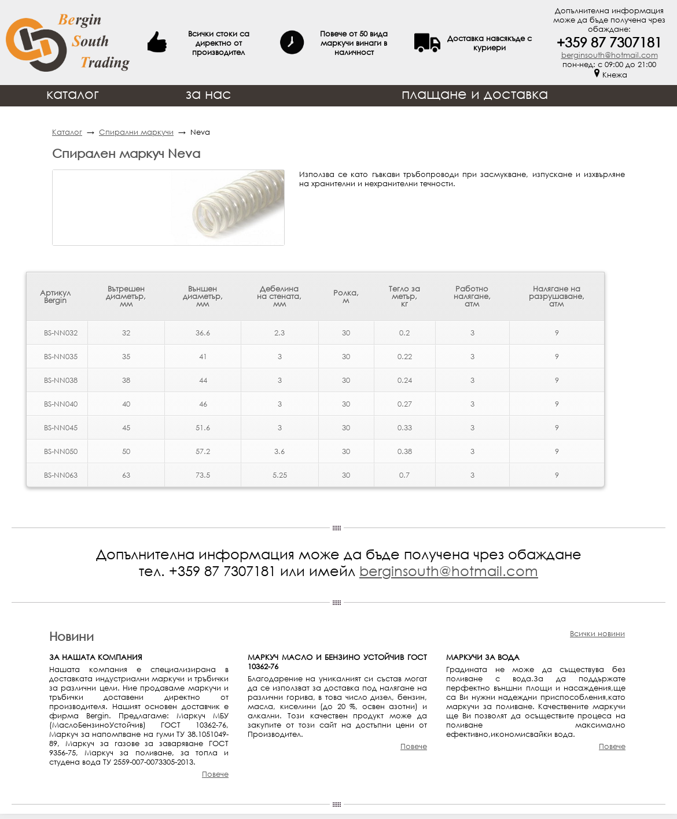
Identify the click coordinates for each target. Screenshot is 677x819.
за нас (208, 93)
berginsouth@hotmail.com (609, 55)
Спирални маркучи (136, 131)
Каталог (67, 131)
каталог (72, 93)
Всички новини (597, 633)
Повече (215, 774)
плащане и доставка (475, 93)
